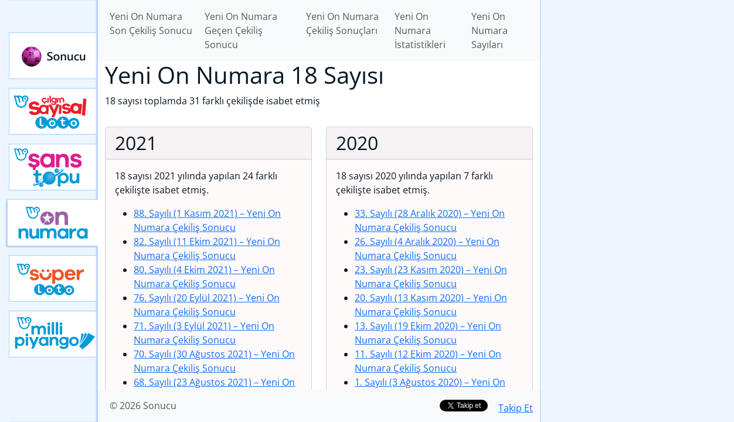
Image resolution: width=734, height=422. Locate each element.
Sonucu (53, 55)
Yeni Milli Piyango (53, 334)
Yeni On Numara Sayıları (489, 30)
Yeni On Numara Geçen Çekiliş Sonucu (241, 30)
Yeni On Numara (52, 222)
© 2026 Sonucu (143, 405)
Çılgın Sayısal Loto (53, 111)
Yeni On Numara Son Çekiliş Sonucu (151, 23)
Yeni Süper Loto (53, 278)
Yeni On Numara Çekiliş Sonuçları (342, 23)
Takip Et (515, 407)
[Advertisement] (637, 185)
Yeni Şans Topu (53, 167)
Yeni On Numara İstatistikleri (420, 30)
